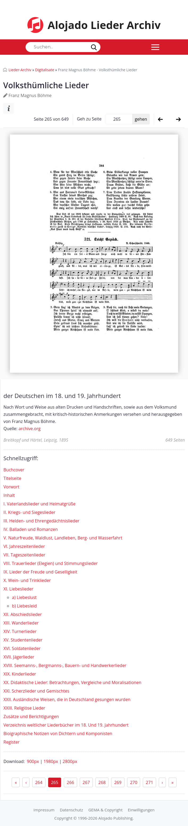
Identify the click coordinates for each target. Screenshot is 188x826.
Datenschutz (71, 809)
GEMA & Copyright (105, 809)
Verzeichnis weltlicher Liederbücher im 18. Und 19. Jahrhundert (65, 725)
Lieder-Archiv (20, 69)
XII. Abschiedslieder (22, 614)
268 (102, 782)
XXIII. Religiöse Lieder (24, 708)
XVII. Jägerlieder (18, 657)
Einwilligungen (141, 809)
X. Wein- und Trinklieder (27, 580)
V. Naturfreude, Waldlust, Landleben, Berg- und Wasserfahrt (62, 538)
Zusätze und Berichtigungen (31, 716)
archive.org (30, 428)
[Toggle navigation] (155, 47)
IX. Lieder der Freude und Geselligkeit (40, 572)
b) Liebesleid (24, 606)
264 (38, 782)
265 (54, 782)
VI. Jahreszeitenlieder (24, 546)
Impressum (44, 809)
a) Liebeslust (24, 597)
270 (133, 782)
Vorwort (11, 487)
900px (33, 761)
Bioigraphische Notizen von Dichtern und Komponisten (57, 733)
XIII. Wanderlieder (21, 623)
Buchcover (13, 470)
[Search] (63, 47)
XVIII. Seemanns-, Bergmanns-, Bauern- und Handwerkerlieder (64, 665)
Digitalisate (44, 69)
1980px (51, 761)
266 (70, 782)
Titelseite (12, 478)
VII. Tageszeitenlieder (24, 555)
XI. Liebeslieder (18, 589)
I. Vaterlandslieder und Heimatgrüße (39, 504)
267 (86, 782)
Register (11, 742)
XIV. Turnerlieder (19, 631)
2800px (70, 761)
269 (117, 782)
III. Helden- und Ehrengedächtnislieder (41, 521)
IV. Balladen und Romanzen (30, 529)
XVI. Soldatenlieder (22, 648)
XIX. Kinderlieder (19, 674)
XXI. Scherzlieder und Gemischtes (36, 691)
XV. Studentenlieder (23, 640)
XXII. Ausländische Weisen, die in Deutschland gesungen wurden (66, 699)
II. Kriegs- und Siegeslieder (29, 512)
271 (149, 782)
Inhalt (9, 495)
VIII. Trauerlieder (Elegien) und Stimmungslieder (50, 563)
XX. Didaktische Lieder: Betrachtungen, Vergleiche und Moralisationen (72, 682)
